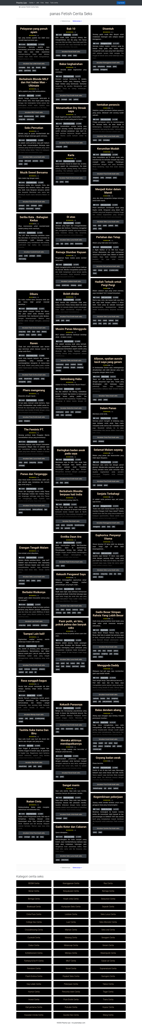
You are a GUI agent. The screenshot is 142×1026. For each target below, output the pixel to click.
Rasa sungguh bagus (34, 680)
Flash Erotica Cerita (32, 308)
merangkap (22, 67)
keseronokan (29, 208)
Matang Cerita (71, 937)
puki (111, 654)
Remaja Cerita (108, 891)
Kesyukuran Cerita (71, 891)
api (37, 837)
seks (26, 718)
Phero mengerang (34, 390)
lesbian (58, 55)
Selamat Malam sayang (108, 449)
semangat (33, 205)
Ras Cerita (30, 745)
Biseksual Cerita (34, 906)
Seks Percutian (34, 127)
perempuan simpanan (25, 509)
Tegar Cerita (108, 992)
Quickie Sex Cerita (106, 809)
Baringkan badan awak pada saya (71, 452)
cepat (100, 832)
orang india (22, 119)
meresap (99, 485)
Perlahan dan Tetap (108, 237)
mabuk (105, 320)
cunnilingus (44, 625)
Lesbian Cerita (67, 264)
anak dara (96, 69)
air (35, 672)
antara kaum (30, 119)
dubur (43, 67)
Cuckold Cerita (31, 232)
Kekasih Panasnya (71, 704)
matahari (73, 364)
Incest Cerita (104, 677)
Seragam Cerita (108, 937)
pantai (62, 663)
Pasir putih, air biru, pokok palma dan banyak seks (71, 624)
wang (42, 378)
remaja (21, 161)
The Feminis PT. (34, 429)
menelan (58, 370)
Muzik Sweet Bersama (34, 172)
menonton (34, 669)
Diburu (34, 294)
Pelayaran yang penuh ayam (34, 30)
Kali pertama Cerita (106, 247)
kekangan (95, 180)
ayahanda (95, 698)
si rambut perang (39, 718)
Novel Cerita (67, 34)
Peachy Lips (21, 3)
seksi (25, 164)
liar (62, 528)
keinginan (21, 208)
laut (68, 663)
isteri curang (22, 259)
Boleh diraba (71, 293)
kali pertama (101, 66)
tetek (62, 666)
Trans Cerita (108, 999)
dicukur (68, 666)
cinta (27, 205)
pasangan (21, 205)
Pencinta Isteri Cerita (71, 992)
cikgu (94, 399)
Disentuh (108, 28)
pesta (104, 323)
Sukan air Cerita (108, 961)
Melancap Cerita (71, 945)
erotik (25, 255)
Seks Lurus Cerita (31, 140)
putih (30, 766)
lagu (46, 509)
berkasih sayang (97, 788)
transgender (22, 381)
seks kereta (36, 625)
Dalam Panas (108, 408)
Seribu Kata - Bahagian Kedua (34, 219)
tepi (62, 243)
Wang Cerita (108, 1015)
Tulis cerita (54, 3)
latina (41, 161)
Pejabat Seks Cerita (71, 976)
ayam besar (27, 70)
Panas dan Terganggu (33, 474)
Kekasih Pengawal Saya (71, 574)
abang (95, 743)
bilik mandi (28, 161)
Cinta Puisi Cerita (31, 488)
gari (110, 323)
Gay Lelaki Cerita (31, 44)
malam (33, 580)
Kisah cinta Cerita (68, 797)
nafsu (20, 462)
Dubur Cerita (33, 945)
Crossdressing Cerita (34, 930)
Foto (42, 3)
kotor (66, 181)
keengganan (104, 69)
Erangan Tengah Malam (33, 547)
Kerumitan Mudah (108, 148)
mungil (21, 721)
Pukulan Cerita (71, 1007)
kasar (115, 743)
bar (57, 181)
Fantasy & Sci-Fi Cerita (33, 961)
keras (27, 334)
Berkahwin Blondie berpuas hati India (71, 493)
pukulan (119, 746)
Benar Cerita (34, 891)
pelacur (116, 650)
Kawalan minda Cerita (33, 1015)
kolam (81, 609)
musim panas (59, 364)
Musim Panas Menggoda (71, 329)
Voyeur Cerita (108, 1007)
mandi (20, 669)
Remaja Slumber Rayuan (71, 252)
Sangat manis (71, 785)
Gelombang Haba (71, 379)
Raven (34, 343)
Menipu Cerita (31, 695)
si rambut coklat (113, 270)
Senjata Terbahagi (108, 493)
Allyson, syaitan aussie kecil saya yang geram (108, 360)
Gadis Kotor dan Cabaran (71, 826)
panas (20, 70)
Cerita (31, 3)
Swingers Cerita (108, 976)
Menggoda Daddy (108, 665)
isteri (37, 116)
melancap (27, 669)
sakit (57, 415)
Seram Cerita (108, 945)
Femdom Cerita (34, 968)
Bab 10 (71, 28)
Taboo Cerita (105, 376)
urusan (39, 255)
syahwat (37, 208)
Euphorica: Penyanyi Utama (108, 537)
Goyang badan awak (108, 757)
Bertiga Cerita (34, 899)
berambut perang (28, 116)
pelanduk (67, 528)
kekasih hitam (28, 378)
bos (57, 776)
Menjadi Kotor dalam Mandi (108, 191)
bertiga (64, 55)
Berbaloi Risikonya (33, 592)
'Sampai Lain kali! (34, 633)
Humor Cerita (34, 992)
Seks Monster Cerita (108, 922)
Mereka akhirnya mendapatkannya (71, 742)
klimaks (101, 577)
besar (34, 70)
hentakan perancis (108, 104)
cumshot (115, 323)
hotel (28, 331)
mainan (73, 663)
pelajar (105, 399)
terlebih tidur (65, 285)
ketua (41, 837)
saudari (101, 743)
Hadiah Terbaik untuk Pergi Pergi (108, 283)
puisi (62, 320)
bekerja (83, 666)
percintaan (68, 415)
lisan (33, 331)
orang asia (59, 146)
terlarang (116, 701)
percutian (35, 161)
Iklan (47, 3)
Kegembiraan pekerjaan (108, 796)
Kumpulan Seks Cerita (71, 906)
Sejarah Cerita (108, 906)
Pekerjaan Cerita (71, 984)
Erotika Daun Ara (71, 536)
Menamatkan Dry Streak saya (71, 109)
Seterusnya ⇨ (77, 21)
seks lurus (21, 580)
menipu (42, 116)
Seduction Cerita (68, 389)
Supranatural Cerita (108, 968)
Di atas (71, 217)
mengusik (58, 367)
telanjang (73, 285)
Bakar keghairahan (71, 64)
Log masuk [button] (121, 3)
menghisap (80, 367)
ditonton (44, 331)
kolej (100, 228)
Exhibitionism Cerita (33, 953)
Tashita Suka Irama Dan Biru (34, 731)
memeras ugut (97, 749)
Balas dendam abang (108, 710)
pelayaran (21, 334)
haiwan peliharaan (37, 509)
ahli (37, 3)
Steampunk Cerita (108, 953)
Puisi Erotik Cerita (31, 182)
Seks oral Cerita (68, 341)
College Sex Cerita (34, 922)
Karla (71, 155)
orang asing (22, 331)
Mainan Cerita (71, 930)
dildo (78, 663)
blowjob (38, 67)
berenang (58, 612)
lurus (28, 67)
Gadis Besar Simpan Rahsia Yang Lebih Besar (108, 613)
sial (57, 482)
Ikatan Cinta (33, 801)
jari (26, 672)
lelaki (68, 612)
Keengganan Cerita (106, 43)
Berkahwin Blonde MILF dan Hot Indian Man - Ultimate (34, 82)
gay (33, 67)
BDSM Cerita (33, 883)
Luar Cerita (30, 604)
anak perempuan (107, 701)
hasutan (40, 462)
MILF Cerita (30, 95)
